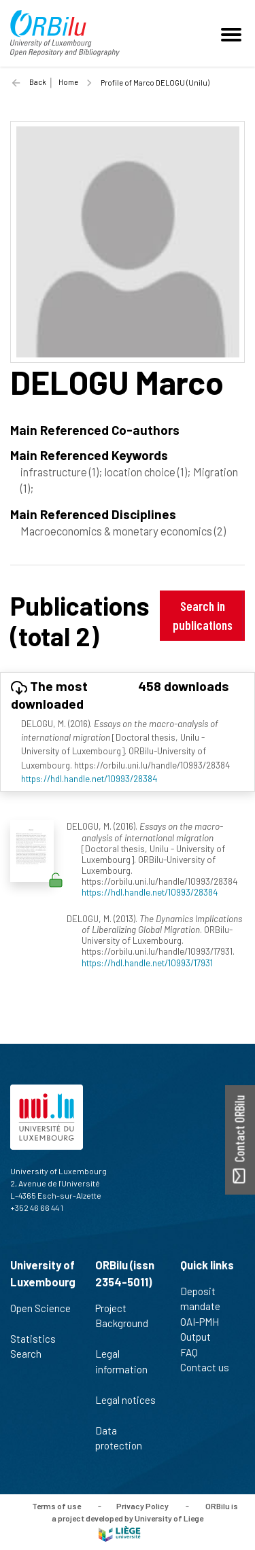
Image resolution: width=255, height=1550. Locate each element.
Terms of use (56, 1505)
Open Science (40, 1315)
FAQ (194, 1352)
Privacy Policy (142, 1505)
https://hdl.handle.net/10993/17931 (147, 962)
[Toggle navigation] (233, 33)
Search (31, 1354)
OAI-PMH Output (201, 1329)
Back (37, 81)
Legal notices (125, 1407)
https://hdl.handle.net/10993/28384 (89, 778)
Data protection (124, 1438)
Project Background (121, 1323)
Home (68, 81)
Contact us (210, 1367)
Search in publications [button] (203, 615)
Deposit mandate (206, 1299)
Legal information (121, 1369)
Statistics (38, 1339)
